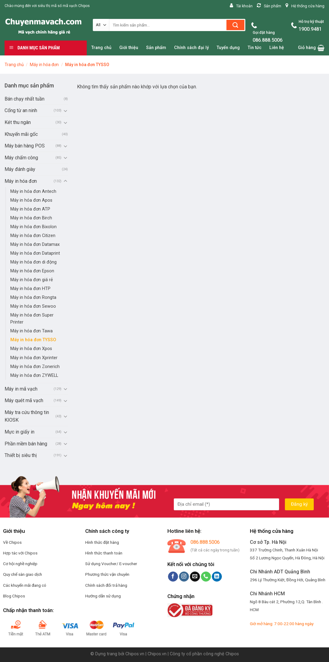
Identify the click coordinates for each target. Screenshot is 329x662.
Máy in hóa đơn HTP (30, 288)
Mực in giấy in (19, 432)
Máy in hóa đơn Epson (32, 271)
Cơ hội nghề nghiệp (20, 563)
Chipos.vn (134, 654)
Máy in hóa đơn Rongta (33, 297)
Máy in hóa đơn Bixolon (33, 226)
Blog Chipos (14, 595)
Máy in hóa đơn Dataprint (35, 253)
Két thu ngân (18, 122)
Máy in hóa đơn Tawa (31, 331)
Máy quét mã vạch (24, 400)
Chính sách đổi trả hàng (106, 585)
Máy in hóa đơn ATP (30, 209)
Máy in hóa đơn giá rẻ (31, 279)
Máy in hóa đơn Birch (31, 218)
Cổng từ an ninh (21, 110)
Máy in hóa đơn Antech (33, 191)
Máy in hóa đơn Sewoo (33, 306)
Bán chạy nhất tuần (24, 99)
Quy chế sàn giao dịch (22, 574)
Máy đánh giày (20, 169)
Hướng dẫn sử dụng (103, 595)
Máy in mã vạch (21, 389)
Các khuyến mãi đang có (24, 585)
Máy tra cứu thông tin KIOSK (27, 416)
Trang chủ (14, 64)
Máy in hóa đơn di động (33, 262)
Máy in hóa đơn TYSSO (33, 339)
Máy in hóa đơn (44, 64)
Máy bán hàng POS (25, 146)
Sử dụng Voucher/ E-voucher (111, 563)
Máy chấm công (21, 158)
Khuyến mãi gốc (21, 134)
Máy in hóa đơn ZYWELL (34, 375)
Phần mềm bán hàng (26, 444)
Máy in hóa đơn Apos (31, 200)
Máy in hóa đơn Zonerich (35, 366)
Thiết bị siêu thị (21, 455)
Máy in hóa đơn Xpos (31, 348)
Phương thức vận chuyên (107, 574)
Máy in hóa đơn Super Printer (32, 319)
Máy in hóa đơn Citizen (32, 235)
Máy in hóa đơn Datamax (35, 244)
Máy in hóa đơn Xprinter (34, 357)
